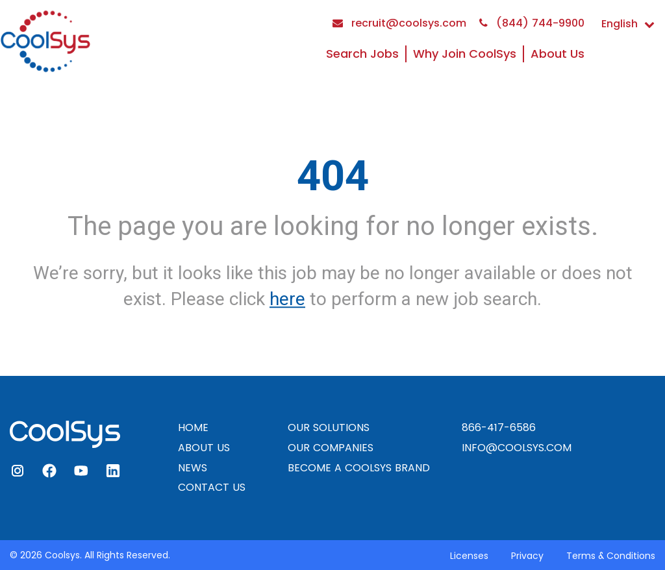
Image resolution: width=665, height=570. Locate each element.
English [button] (628, 23)
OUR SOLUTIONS (329, 427)
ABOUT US (204, 447)
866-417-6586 (499, 427)
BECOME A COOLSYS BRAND (359, 467)
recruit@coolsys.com (399, 23)
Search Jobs (362, 53)
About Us (557, 53)
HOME (193, 427)
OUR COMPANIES (330, 447)
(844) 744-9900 (531, 23)
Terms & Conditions (610, 555)
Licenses (469, 555)
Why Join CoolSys (464, 53)
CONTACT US (211, 487)
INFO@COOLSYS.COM (516, 447)
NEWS (192, 467)
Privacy (527, 555)
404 (333, 176)
